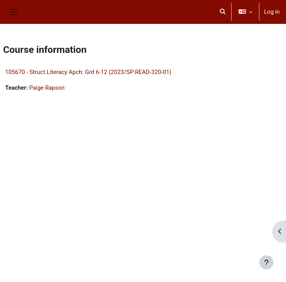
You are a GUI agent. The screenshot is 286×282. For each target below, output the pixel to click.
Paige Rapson (47, 87)
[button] (222, 12)
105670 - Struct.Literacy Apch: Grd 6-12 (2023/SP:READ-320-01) (88, 72)
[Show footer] (266, 262)
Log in (272, 11)
